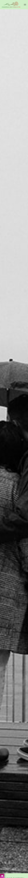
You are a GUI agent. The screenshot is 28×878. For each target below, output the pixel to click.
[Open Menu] (25, 5)
